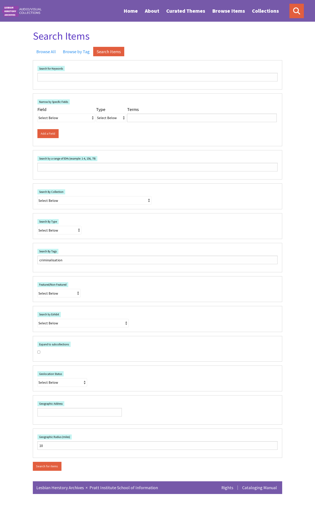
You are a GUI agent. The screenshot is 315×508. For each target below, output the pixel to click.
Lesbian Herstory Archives (60, 487)
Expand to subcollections (54, 344)
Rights (227, 487)
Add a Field (48, 133)
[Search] (296, 11)
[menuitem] (130, 11)
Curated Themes (185, 10)
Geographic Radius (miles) (54, 437)
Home (131, 10)
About (152, 10)
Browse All (46, 51)
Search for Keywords (51, 68)
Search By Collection (51, 191)
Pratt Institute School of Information (123, 487)
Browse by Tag (76, 51)
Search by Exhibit (49, 314)
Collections (265, 10)
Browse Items (228, 10)
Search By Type (48, 221)
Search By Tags (48, 251)
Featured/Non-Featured (52, 284)
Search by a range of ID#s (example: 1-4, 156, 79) (67, 158)
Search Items (109, 51)
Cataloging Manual (259, 487)
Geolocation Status (50, 374)
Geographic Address (51, 403)
